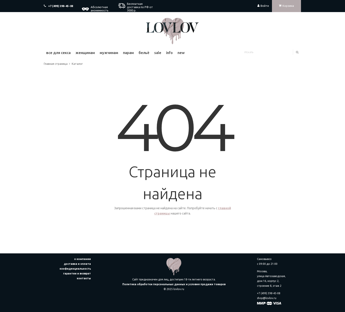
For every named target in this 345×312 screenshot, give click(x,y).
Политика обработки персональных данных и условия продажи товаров (174, 284)
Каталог (77, 63)
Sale (157, 52)
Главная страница (56, 63)
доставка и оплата (77, 263)
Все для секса (58, 52)
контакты (84, 278)
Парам (128, 52)
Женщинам (85, 52)
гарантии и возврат (77, 273)
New (181, 52)
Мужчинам (109, 52)
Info (169, 52)
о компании (82, 259)
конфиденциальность (75, 268)
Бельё (144, 52)
